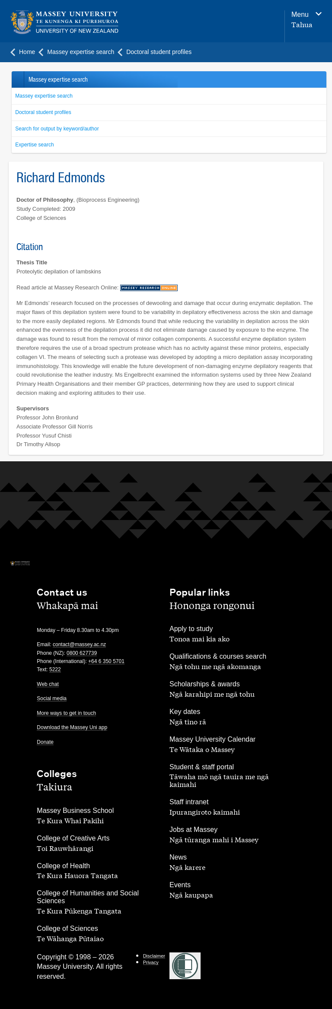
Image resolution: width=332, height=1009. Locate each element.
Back (17, 79)
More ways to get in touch (66, 713)
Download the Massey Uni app (72, 727)
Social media (52, 698)
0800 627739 (82, 653)
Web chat (47, 684)
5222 (55, 669)
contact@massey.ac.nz (79, 644)
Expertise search (34, 145)
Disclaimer (154, 955)
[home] (64, 22)
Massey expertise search (44, 96)
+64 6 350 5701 (106, 661)
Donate (45, 742)
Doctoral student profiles (43, 112)
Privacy (151, 962)
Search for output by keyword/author (57, 129)
